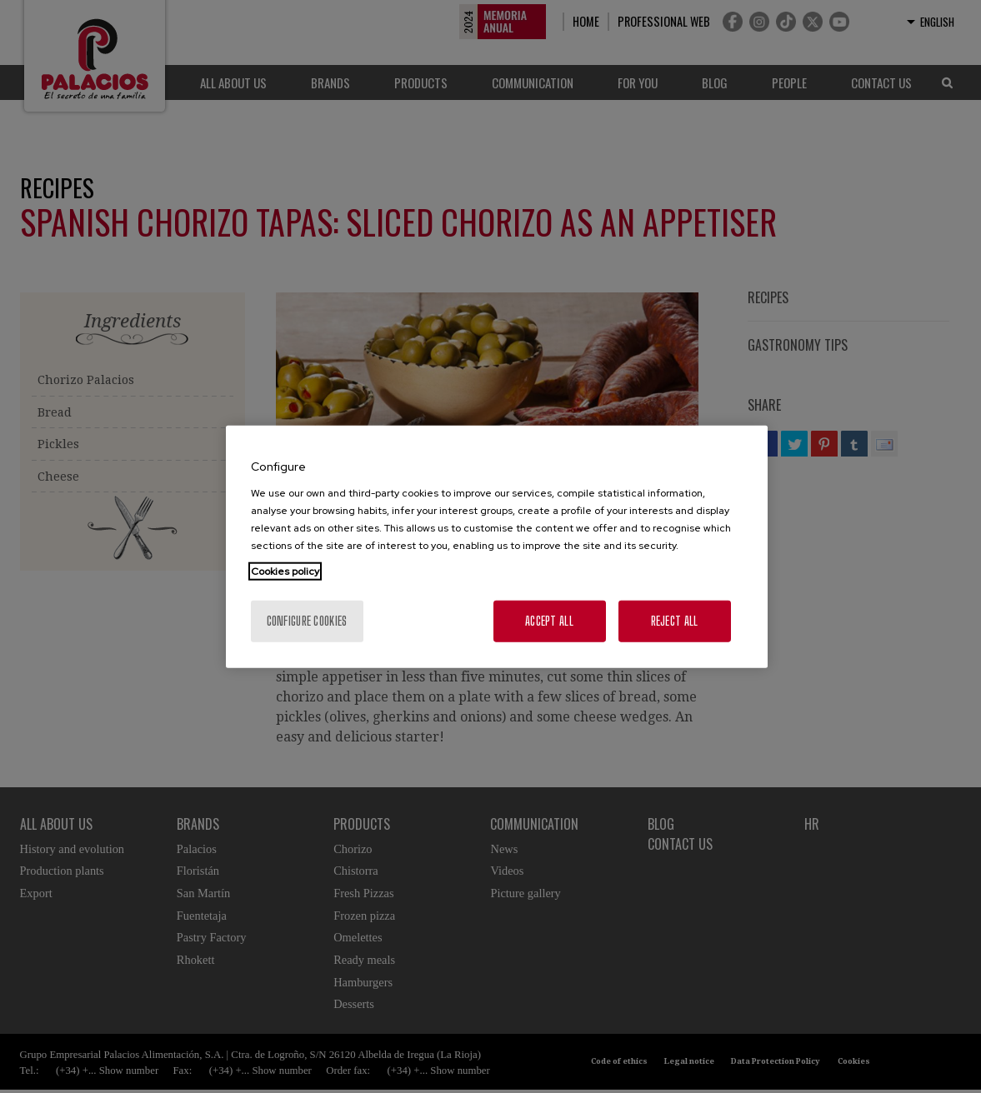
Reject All (674, 620)
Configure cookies (307, 620)
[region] (497, 547)
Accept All (549, 620)
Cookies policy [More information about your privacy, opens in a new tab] (285, 570)
